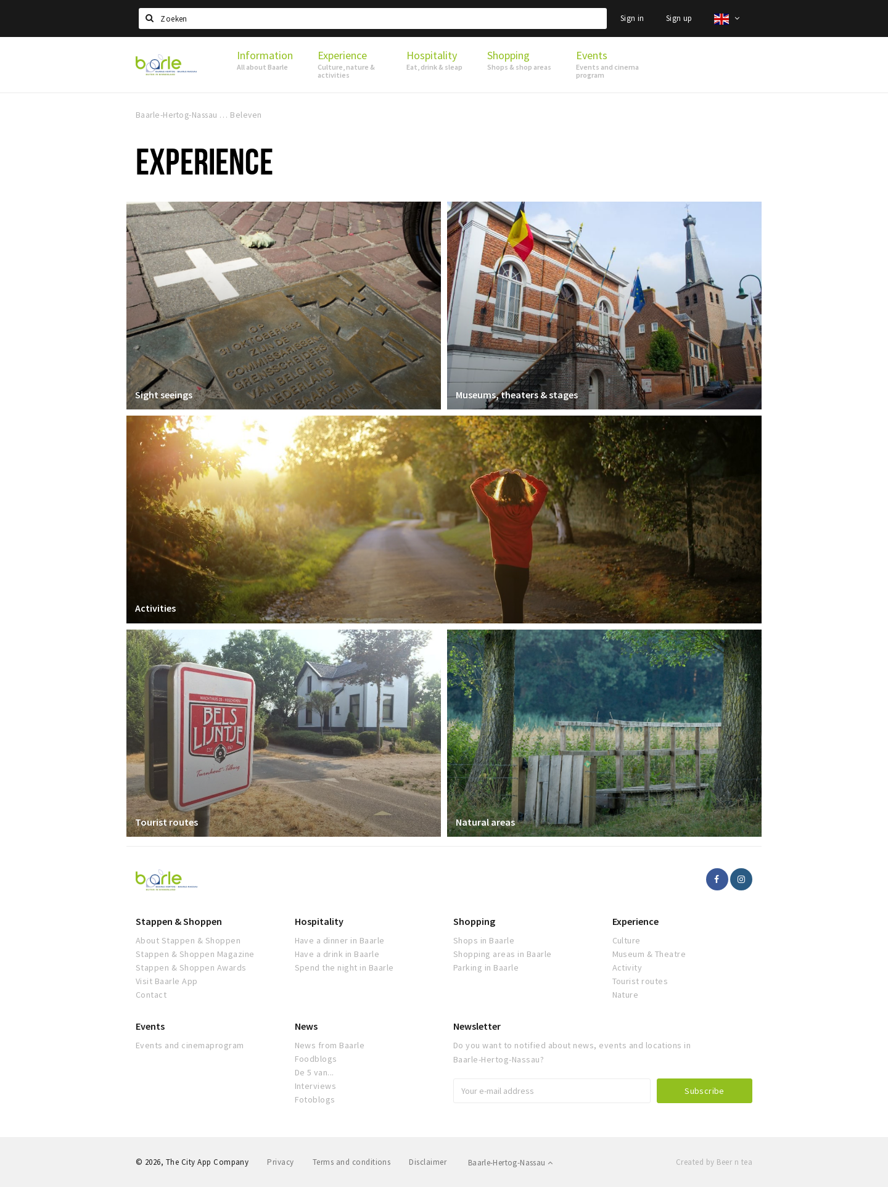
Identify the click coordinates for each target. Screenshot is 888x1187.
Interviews (316, 1085)
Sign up (679, 18)
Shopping (474, 921)
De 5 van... (314, 1072)
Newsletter (477, 1026)
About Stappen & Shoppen (188, 940)
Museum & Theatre (649, 953)
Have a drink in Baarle (337, 953)
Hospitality (319, 921)
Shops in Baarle (483, 940)
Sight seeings (164, 394)
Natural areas (486, 821)
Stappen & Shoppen (179, 921)
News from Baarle (330, 1045)
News (306, 1026)
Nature (625, 994)
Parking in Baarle (486, 967)
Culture (626, 940)
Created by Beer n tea (714, 1162)
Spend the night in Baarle (344, 967)
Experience (635, 921)
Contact (151, 994)
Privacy (280, 1162)
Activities (156, 608)
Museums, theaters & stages (517, 394)
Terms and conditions (352, 1162)
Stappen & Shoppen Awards (191, 967)
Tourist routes (167, 821)
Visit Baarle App (167, 981)
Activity (627, 967)
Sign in (632, 18)
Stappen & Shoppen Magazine (195, 953)
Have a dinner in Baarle (340, 940)
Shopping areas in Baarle (502, 953)
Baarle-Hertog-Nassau (510, 1162)
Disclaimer (427, 1162)
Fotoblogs (315, 1099)
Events (150, 1026)
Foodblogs (316, 1058)
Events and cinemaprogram (190, 1045)
